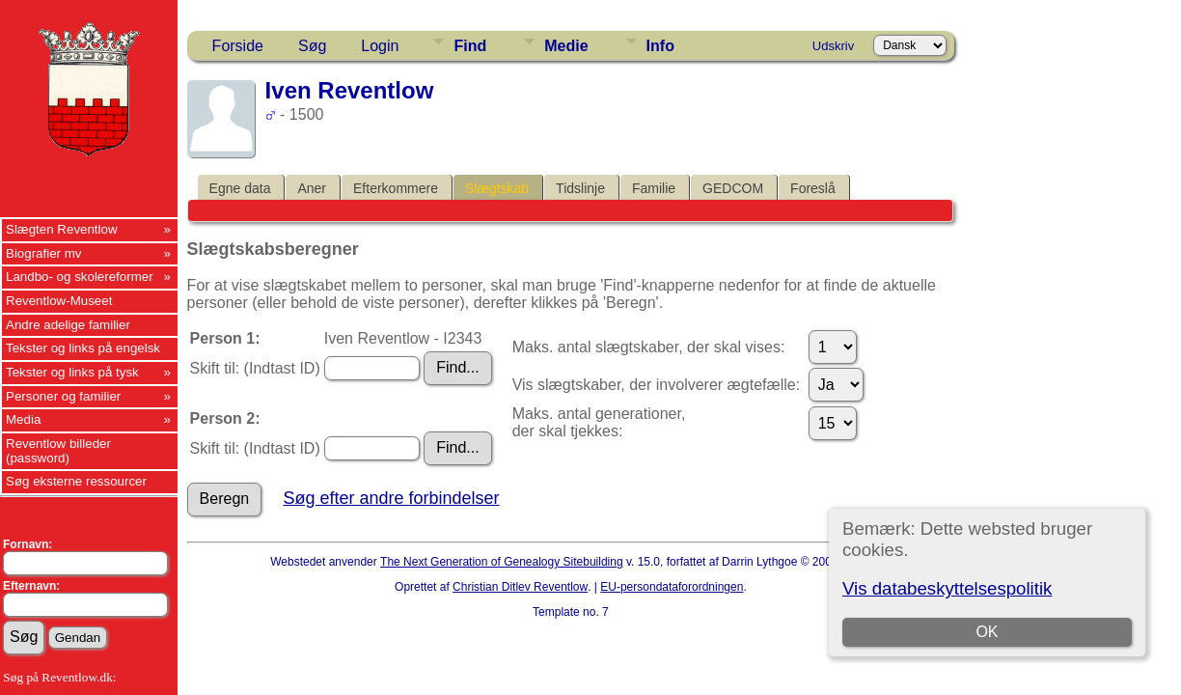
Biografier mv (44, 253)
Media (23, 419)
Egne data (240, 188)
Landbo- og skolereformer (79, 276)
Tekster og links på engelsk (83, 348)
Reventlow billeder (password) (58, 450)
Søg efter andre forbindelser (391, 498)
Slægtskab (497, 188)
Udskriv (833, 46)
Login (379, 46)
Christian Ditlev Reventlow (520, 587)
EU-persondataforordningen (671, 587)
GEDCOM (732, 188)
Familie (653, 188)
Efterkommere (395, 188)
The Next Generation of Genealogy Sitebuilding (501, 562)
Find (469, 46)
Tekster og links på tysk (72, 372)
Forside (237, 46)
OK (987, 632)
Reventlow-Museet (59, 300)
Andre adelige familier (68, 325)
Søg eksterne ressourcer (76, 481)
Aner (311, 188)
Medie (566, 46)
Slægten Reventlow (62, 229)
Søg (312, 46)
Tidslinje (580, 188)
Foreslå (813, 188)
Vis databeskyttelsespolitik (947, 588)
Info (660, 46)
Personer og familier (63, 396)
